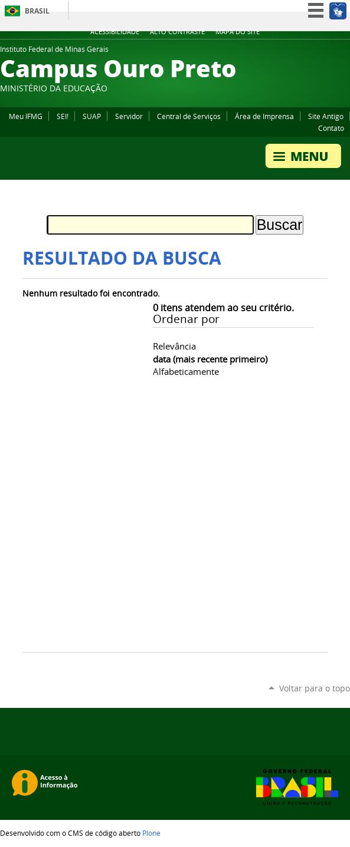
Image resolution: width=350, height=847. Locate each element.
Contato (331, 128)
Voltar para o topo (314, 688)
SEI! (62, 116)
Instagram (314, 52)
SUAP (92, 116)
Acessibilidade (114, 32)
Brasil (37, 11)
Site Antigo (326, 116)
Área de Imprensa (264, 116)
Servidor (129, 116)
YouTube (344, 52)
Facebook (329, 52)
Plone (151, 833)
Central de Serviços (189, 116)
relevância (174, 346)
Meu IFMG (25, 116)
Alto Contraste (177, 32)
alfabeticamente (186, 371)
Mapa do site (237, 32)
